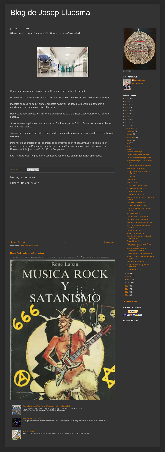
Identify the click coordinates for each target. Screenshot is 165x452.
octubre (129, 134)
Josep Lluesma (140, 80)
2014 (127, 292)
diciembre (130, 128)
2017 (127, 125)
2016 (127, 286)
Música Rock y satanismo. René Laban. (27, 253)
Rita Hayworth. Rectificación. (136, 189)
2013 (127, 295)
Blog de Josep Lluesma (50, 12)
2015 (127, 289)
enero (129, 282)
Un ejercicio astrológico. (135, 241)
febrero (129, 279)
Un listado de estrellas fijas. (32, 418)
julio (128, 143)
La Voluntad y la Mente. (135, 191)
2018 (127, 122)
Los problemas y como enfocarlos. (138, 155)
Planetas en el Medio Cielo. (136, 169)
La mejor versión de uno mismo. (137, 185)
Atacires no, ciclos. (29, 431)
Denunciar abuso (130, 301)
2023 (127, 107)
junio (129, 146)
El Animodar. (131, 180)
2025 (127, 101)
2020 (127, 116)
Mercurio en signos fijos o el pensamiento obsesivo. (136, 250)
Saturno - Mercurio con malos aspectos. (140, 254)
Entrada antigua (109, 242)
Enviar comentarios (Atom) (29, 246)
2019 (127, 119)
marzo (129, 276)
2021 (127, 113)
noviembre (131, 131)
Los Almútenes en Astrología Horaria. (139, 158)
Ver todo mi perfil (137, 83)
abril (128, 273)
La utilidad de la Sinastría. (135, 194)
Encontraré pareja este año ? (136, 202)
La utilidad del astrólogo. (135, 269)
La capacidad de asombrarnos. (137, 205)
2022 (127, 110)
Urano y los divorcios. (134, 213)
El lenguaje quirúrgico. (134, 230)
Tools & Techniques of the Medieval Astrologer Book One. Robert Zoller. (47, 406)
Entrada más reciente (18, 242)
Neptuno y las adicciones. (135, 233)
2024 (127, 104)
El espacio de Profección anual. (137, 219)
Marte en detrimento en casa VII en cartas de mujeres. (139, 245)
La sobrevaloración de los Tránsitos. (139, 166)
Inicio (64, 242)
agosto (129, 140)
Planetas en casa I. (133, 182)
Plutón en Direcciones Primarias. (138, 216)
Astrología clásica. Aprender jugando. (139, 222)
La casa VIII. (131, 176)
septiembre (131, 137)
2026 (127, 98)
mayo (129, 149)
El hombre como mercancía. (136, 261)
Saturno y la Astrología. (134, 152)
